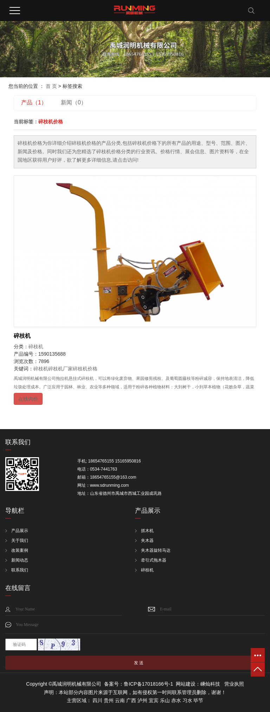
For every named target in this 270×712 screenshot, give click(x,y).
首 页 (51, 86)
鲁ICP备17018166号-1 (148, 684)
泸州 (142, 700)
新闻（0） (73, 102)
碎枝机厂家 (60, 368)
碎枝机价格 (85, 368)
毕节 (198, 700)
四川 (97, 700)
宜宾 (154, 700)
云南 (120, 700)
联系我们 (19, 570)
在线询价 (28, 399)
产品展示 (19, 530)
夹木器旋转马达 (156, 550)
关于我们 (19, 540)
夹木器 (147, 540)
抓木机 (147, 530)
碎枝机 (22, 336)
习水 (187, 700)
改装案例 (19, 550)
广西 (131, 700)
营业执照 (234, 684)
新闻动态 (19, 560)
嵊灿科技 (210, 684)
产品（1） (34, 102)
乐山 (165, 700)
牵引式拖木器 (153, 560)
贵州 (109, 700)
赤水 (176, 700)
